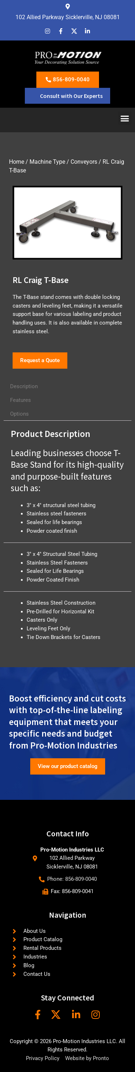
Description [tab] (24, 386)
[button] (125, 118)
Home (16, 161)
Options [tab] (19, 414)
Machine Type (47, 161)
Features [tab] (20, 400)
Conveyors (84, 161)
